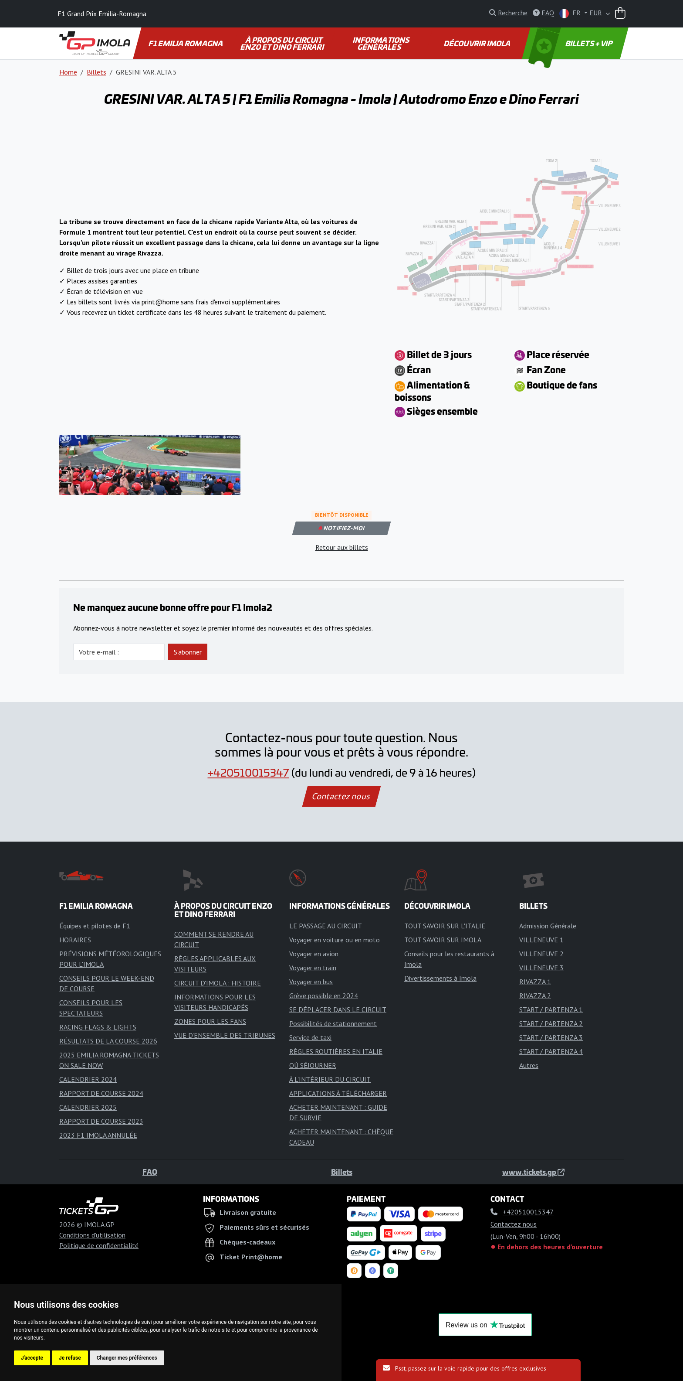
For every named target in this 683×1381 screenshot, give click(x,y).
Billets (96, 72)
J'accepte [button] (32, 1358)
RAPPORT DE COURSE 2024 (101, 1093)
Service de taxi (310, 1037)
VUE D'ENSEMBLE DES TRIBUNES (224, 1035)
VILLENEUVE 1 (541, 939)
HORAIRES (75, 939)
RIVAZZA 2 (535, 995)
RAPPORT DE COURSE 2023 (101, 1121)
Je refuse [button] (70, 1358)
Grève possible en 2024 (323, 995)
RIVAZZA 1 (535, 981)
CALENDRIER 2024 (88, 1079)
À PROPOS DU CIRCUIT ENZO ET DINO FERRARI (282, 43)
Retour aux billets (341, 547)
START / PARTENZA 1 (551, 1009)
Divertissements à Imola (440, 978)
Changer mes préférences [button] (127, 1358)
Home (68, 72)
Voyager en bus (311, 981)
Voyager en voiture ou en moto (334, 939)
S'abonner (188, 652)
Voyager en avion (313, 953)
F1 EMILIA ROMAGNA (186, 43)
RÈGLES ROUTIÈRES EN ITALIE (335, 1051)
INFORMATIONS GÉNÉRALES (382, 43)
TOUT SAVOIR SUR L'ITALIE (444, 925)
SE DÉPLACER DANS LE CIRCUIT (337, 1009)
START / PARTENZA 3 (551, 1037)
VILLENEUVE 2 (541, 953)
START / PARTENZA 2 (551, 1023)
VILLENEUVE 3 (541, 967)
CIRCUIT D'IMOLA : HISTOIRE (217, 983)
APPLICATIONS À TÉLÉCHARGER (338, 1093)
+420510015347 (248, 772)
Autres (528, 1065)
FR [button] (570, 13)
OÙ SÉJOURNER (312, 1065)
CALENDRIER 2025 (88, 1107)
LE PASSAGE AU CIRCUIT (325, 925)
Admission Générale (547, 925)
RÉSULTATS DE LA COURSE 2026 (108, 1041)
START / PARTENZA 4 (551, 1051)
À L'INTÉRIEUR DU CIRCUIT (330, 1079)
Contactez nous (341, 796)
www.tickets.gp (533, 1171)
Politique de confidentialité (99, 1245)
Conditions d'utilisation (92, 1235)
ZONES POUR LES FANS (210, 1021)
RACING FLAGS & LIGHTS (97, 1027)
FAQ (149, 1171)
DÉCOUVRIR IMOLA (478, 43)
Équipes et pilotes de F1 (94, 925)
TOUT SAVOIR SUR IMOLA (442, 939)
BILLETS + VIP (571, 43)
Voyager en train (312, 967)
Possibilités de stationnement (333, 1023)
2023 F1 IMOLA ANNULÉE (98, 1135)
